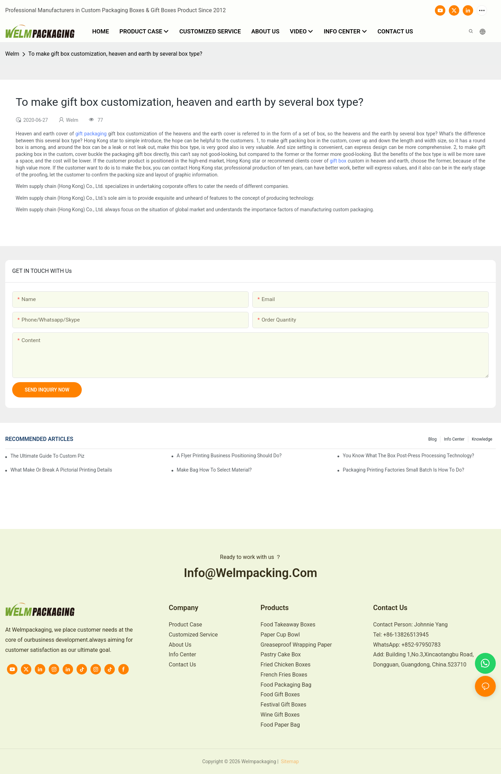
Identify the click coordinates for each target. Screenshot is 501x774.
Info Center (454, 439)
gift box (338, 161)
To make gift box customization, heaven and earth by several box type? (115, 53)
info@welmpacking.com (250, 573)
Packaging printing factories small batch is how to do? (403, 470)
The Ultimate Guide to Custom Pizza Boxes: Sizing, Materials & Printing (47, 456)
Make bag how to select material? (214, 470)
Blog (432, 439)
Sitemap (289, 761)
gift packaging (91, 133)
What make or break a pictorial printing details (61, 470)
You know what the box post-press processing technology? (408, 455)
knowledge (482, 439)
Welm (12, 53)
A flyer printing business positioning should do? (229, 455)
